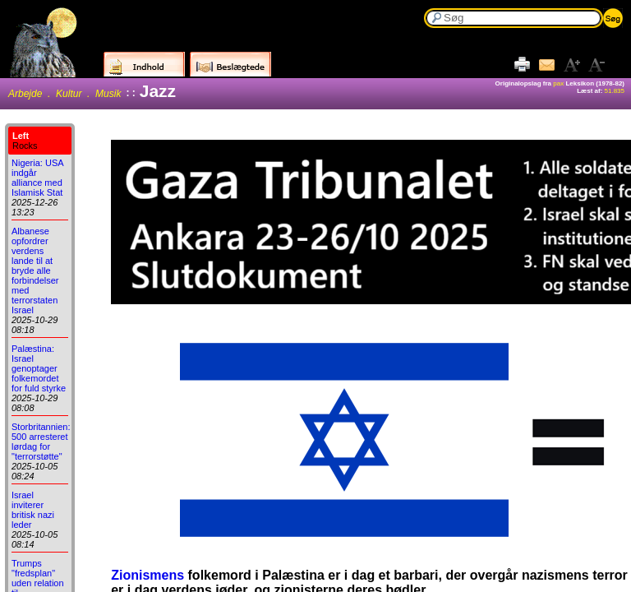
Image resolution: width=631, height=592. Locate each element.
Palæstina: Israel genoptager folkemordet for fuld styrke (39, 368)
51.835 (614, 91)
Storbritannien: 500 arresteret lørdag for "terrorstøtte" (41, 441)
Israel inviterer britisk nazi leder (33, 510)
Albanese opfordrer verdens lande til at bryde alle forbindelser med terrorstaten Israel (35, 270)
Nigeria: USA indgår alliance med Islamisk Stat (37, 177)
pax (558, 83)
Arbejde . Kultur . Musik (64, 93)
